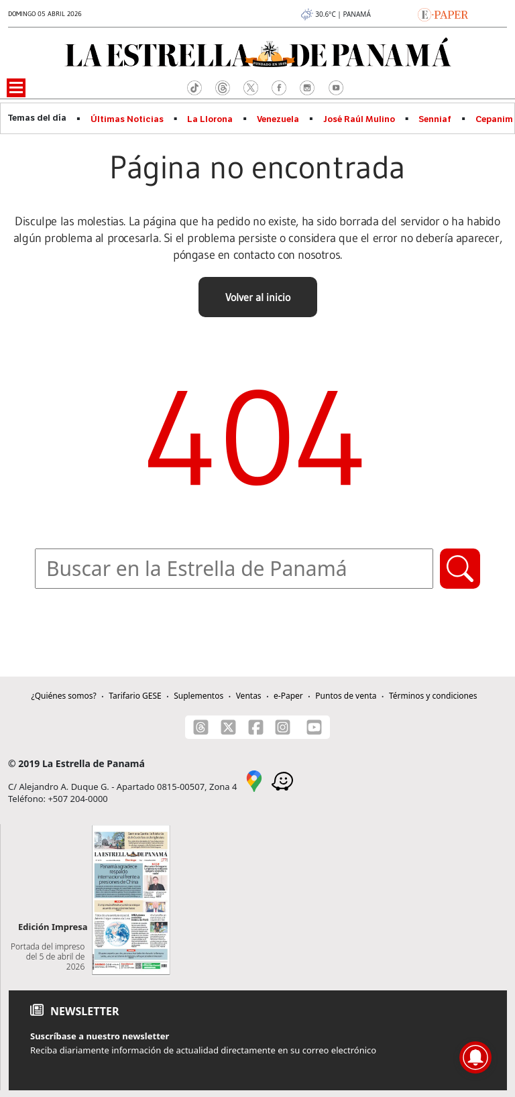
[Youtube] (314, 727)
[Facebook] (256, 727)
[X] (228, 727)
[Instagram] (282, 727)
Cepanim (494, 119)
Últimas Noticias (127, 119)
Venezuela (278, 119)
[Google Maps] (254, 780)
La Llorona (210, 119)
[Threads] (201, 727)
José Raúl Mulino (359, 119)
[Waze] (282, 780)
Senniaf (434, 119)
